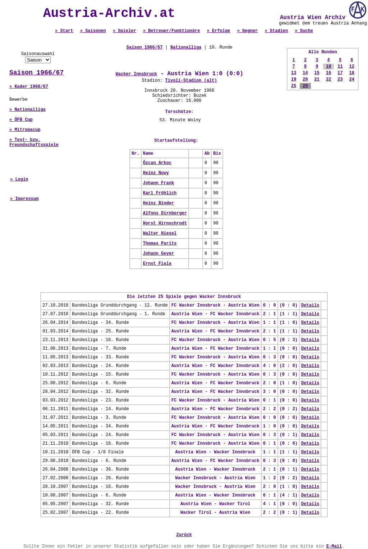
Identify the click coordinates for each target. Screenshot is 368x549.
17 (339, 73)
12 (351, 66)
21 (316, 79)
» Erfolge (218, 30)
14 (305, 73)
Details (310, 305)
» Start (64, 30)
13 (293, 73)
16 (328, 73)
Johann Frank (158, 183)
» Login (19, 179)
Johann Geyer (158, 253)
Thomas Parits (160, 243)
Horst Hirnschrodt (165, 223)
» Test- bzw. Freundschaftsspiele (34, 142)
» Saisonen (93, 30)
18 (351, 73)
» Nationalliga (27, 109)
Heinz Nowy (156, 173)
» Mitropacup (24, 129)
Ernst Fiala (157, 263)
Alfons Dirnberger (165, 213)
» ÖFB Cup (21, 119)
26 (305, 86)
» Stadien (276, 30)
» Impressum (24, 198)
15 (316, 73)
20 (305, 79)
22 (328, 79)
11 (339, 66)
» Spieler (124, 30)
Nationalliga (185, 47)
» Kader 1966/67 (28, 86)
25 (293, 86)
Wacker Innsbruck (136, 74)
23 (339, 79)
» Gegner (247, 30)
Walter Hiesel (160, 233)
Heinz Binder (158, 203)
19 (293, 79)
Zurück (184, 534)
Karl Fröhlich (160, 193)
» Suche (304, 30)
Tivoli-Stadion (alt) (191, 80)
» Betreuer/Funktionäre (171, 30)
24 (351, 79)
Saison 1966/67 (36, 72)
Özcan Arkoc (157, 162)
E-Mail (334, 546)
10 (328, 66)
